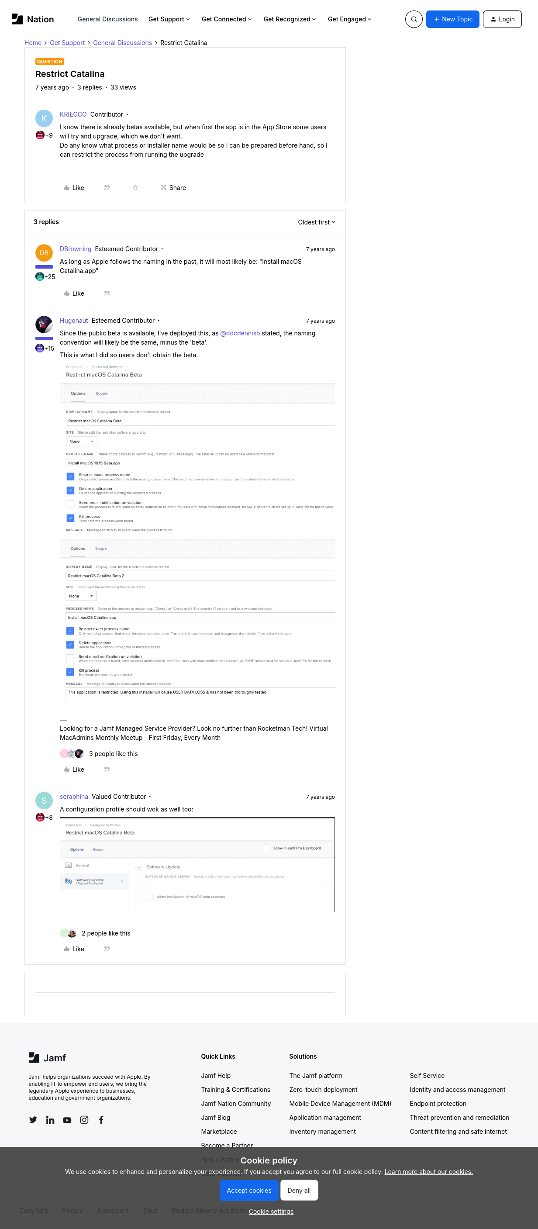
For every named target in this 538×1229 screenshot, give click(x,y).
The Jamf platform (316, 1075)
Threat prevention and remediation (460, 1117)
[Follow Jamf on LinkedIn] (50, 1119)
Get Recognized (290, 19)
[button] (452, 19)
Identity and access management (458, 1089)
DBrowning (75, 248)
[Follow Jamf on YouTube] (67, 1120)
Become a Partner (227, 1145)
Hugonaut (74, 320)
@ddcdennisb (240, 333)
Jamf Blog (216, 1117)
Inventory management (323, 1131)
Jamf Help (216, 1075)
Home (32, 42)
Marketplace (219, 1131)
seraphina (74, 796)
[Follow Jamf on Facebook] (101, 1119)
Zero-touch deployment (324, 1089)
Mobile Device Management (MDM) (341, 1103)
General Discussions (108, 19)
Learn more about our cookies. (429, 1171)
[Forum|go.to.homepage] (33, 19)
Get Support (169, 19)
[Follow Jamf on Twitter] (33, 1119)
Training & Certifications (236, 1089)
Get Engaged (350, 19)
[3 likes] (99, 753)
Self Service (427, 1075)
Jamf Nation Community (236, 1103)
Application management (325, 1117)
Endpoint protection (438, 1103)
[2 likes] (95, 933)
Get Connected (227, 19)
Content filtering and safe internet (458, 1131)
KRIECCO (73, 114)
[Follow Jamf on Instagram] (84, 1119)
